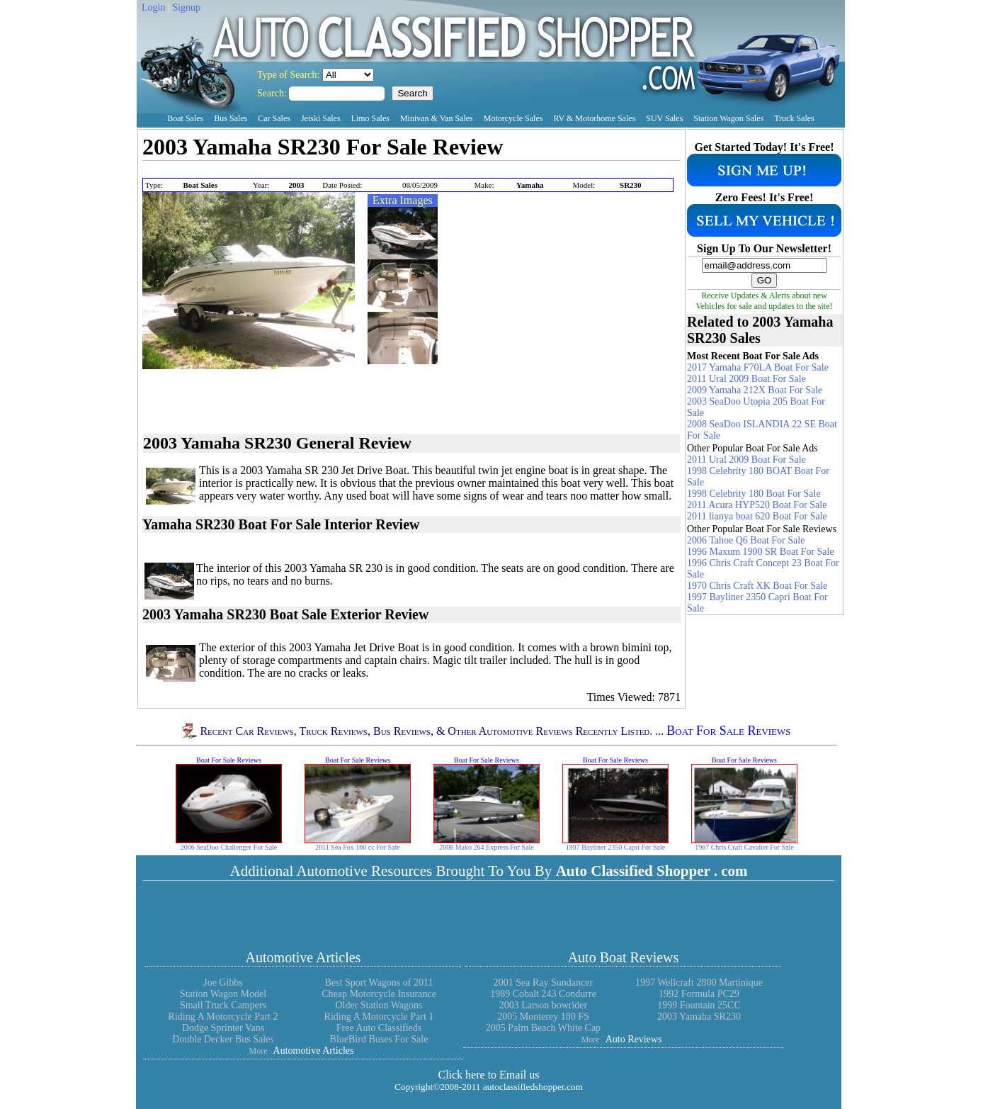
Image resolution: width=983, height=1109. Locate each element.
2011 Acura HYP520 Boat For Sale (756, 505)
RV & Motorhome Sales (594, 118)
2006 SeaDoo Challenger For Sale (229, 847)
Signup (186, 7)
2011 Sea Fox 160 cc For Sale (357, 847)
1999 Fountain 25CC (698, 1005)
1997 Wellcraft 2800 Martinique (699, 982)
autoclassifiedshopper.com (533, 1086)
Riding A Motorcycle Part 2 (223, 1016)
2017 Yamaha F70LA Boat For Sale (758, 367)
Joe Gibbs (223, 982)
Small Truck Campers (223, 1005)
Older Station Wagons (378, 1005)
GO (764, 280)
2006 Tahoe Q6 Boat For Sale (746, 540)
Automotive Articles (303, 957)
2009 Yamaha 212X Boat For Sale (754, 390)
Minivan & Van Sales (436, 118)
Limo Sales (370, 118)
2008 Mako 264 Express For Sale (486, 847)
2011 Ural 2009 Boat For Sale (746, 378)
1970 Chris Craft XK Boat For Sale (757, 585)
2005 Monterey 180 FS (543, 1016)
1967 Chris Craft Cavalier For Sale (744, 847)
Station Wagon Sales (728, 118)
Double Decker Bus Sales (222, 1039)
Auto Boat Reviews (623, 957)
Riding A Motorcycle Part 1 (379, 1016)
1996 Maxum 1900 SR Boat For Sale (760, 551)
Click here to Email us (488, 1075)
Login (153, 7)
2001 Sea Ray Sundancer (543, 982)
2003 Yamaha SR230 (699, 1016)
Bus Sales (230, 118)
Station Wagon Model (223, 994)
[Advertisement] (308, 170)
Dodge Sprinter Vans (223, 1028)
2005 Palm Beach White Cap (543, 1028)
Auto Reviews (634, 1039)
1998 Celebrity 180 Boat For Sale (754, 493)
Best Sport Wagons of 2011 (379, 982)
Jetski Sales (321, 118)
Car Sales (274, 118)
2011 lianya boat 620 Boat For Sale (757, 516)
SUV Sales (664, 118)
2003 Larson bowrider (543, 1005)
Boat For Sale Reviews (728, 731)
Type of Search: (289, 74)
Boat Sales (185, 118)
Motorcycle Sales (513, 118)
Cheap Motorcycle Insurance (379, 994)
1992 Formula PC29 (699, 994)
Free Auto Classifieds (379, 1028)
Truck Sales (794, 118)
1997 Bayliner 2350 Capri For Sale (615, 847)
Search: (273, 93)
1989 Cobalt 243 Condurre (543, 994)
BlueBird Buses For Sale (379, 1039)
